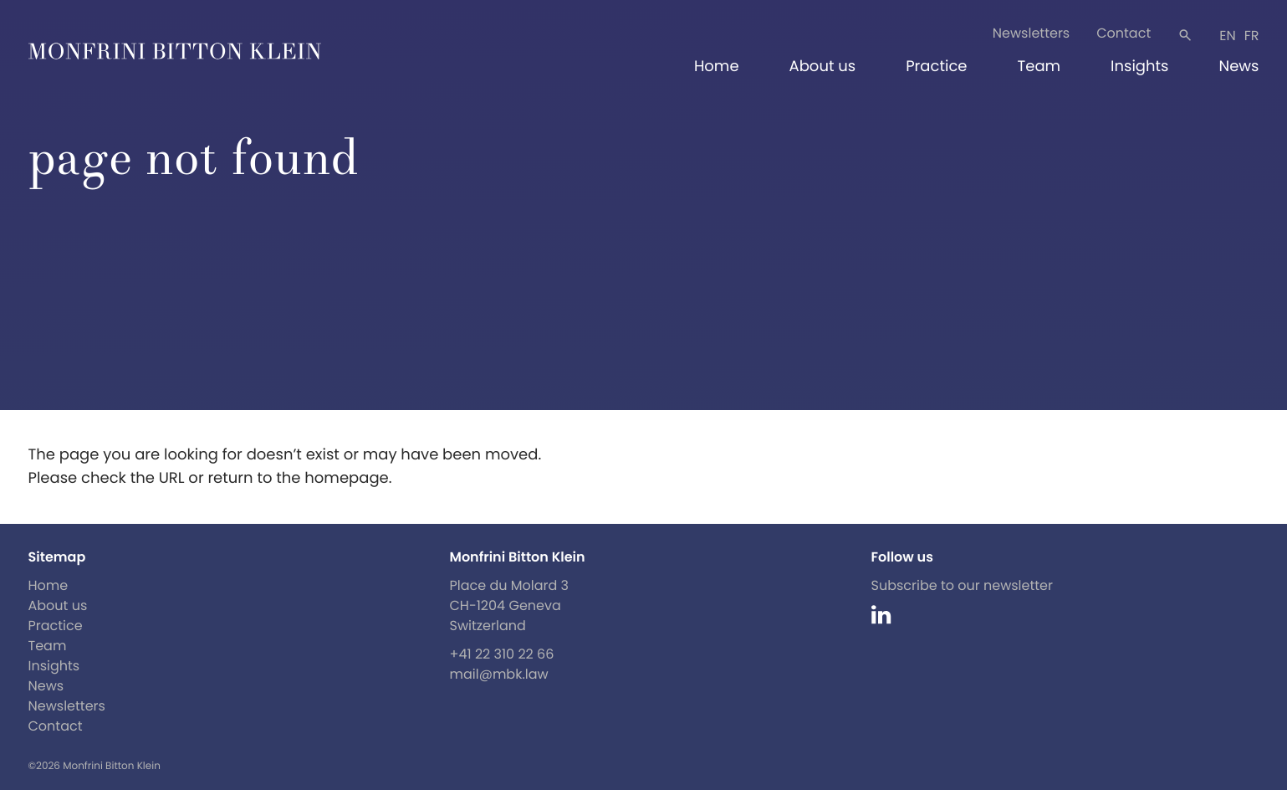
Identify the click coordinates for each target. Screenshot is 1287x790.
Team (1038, 66)
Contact (1123, 33)
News (1239, 66)
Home (716, 66)
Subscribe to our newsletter (962, 585)
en (1227, 35)
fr (1251, 35)
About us (822, 66)
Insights (1139, 66)
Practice (936, 66)
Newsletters (1031, 33)
